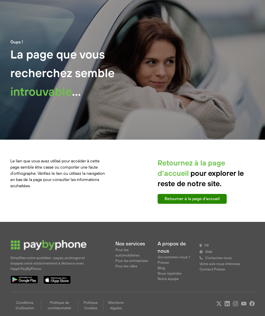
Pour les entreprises (131, 260)
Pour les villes (126, 266)
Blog (161, 268)
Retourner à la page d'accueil (192, 198)
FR (206, 245)
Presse (163, 262)
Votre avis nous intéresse (220, 263)
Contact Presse (212, 269)
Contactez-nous (218, 257)
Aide (208, 251)
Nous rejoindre (169, 273)
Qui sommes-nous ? (174, 257)
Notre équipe (168, 278)
